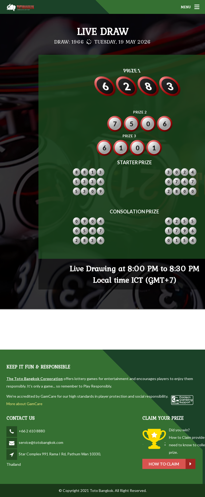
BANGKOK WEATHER (102, 330)
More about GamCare (24, 403)
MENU (186, 6)
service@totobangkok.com (41, 442)
